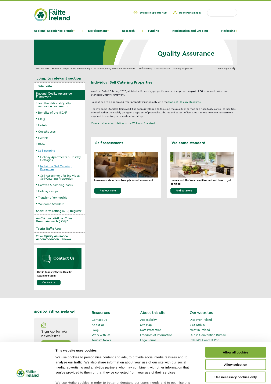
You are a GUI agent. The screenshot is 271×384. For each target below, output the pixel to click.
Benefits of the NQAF (52, 112)
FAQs (41, 119)
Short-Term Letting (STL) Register (58, 211)
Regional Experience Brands (53, 30)
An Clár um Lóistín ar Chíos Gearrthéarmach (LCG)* (54, 219)
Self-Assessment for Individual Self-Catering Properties (60, 177)
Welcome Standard (51, 204)
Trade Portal (44, 86)
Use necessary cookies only (235, 343)
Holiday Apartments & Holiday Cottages (60, 158)
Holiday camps (48, 191)
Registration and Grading (190, 30)
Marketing (228, 30)
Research (128, 30)
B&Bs (41, 144)
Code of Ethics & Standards (184, 101)
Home (55, 68)
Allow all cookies (236, 319)
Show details (222, 375)
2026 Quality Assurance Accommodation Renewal (53, 237)
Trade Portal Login (190, 12)
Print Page (223, 68)
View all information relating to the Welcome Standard (123, 123)
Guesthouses (46, 132)
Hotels (42, 125)
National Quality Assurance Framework (114, 68)
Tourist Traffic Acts (48, 229)
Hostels (43, 138)
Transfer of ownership (53, 198)
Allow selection (235, 331)
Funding (153, 30)
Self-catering (145, 68)
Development (97, 30)
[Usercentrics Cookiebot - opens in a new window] (27, 376)
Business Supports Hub (153, 12)
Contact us (48, 282)
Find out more (108, 190)
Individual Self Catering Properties (56, 167)
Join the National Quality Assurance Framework (54, 104)
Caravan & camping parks (55, 185)
